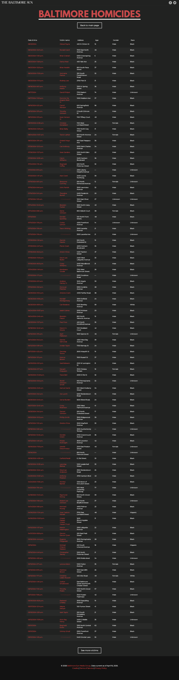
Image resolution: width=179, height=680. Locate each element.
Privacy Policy (101, 668)
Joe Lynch (63, 394)
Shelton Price (65, 423)
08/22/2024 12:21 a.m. (35, 50)
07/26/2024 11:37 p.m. (35, 152)
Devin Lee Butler (63, 259)
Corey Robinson (63, 407)
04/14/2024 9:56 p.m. (35, 507)
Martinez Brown (63, 571)
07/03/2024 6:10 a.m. (35, 281)
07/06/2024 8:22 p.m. (35, 252)
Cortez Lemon (62, 224)
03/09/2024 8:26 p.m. (36, 601)
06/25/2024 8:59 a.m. (35, 305)
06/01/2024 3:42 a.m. (35, 394)
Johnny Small (65, 631)
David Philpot (65, 92)
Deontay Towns (63, 352)
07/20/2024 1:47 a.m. (35, 176)
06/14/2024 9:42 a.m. (35, 340)
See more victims (89, 650)
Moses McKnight (63, 442)
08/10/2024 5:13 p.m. (35, 117)
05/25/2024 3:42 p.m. (35, 411)
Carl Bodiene (65, 305)
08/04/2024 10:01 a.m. (36, 135)
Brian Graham (65, 56)
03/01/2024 (32, 625)
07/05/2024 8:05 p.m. (35, 264)
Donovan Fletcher (63, 288)
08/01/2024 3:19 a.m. (35, 141)
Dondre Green (62, 436)
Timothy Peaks (63, 590)
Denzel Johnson (63, 412)
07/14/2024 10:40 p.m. (36, 205)
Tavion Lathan (65, 135)
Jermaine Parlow (63, 74)
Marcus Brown (62, 358)
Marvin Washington (64, 528)
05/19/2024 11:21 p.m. (35, 423)
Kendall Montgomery (65, 300)
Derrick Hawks (62, 241)
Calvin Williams (63, 159)
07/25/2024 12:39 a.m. (36, 158)
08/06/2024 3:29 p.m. (36, 129)
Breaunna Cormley (63, 183)
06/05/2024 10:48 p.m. (36, 375)
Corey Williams (63, 265)
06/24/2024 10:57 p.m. (36, 310)
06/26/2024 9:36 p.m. (36, 299)
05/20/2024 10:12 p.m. (36, 417)
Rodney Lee (64, 81)
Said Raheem (65, 363)
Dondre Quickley (63, 218)
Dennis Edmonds (63, 341)
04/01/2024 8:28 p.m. (35, 533)
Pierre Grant (64, 246)
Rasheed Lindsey (63, 602)
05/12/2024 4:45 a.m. (35, 441)
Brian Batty (64, 129)
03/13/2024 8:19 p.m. (35, 570)
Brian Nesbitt (65, 67)
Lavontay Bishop (63, 465)
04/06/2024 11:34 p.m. (36, 512)
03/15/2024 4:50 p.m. (35, 558)
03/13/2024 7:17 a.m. (35, 576)
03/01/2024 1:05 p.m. (35, 637)
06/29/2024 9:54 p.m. (36, 293)
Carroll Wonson (63, 106)
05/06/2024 (32, 452)
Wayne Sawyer (62, 607)
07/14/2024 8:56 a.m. (35, 211)
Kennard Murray (63, 508)
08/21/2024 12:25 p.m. (35, 67)
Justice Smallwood (64, 583)
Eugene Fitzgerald (63, 540)
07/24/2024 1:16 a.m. (35, 164)
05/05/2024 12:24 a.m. (36, 470)
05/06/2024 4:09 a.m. (36, 458)
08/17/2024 (32, 92)
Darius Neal (64, 62)
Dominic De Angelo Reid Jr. (64, 100)
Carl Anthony (65, 146)
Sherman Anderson (63, 471)
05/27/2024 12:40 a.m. (36, 406)
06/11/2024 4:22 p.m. (35, 351)
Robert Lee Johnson (64, 502)
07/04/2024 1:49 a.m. (35, 269)
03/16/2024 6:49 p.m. (35, 552)
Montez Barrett (63, 483)
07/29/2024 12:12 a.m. (35, 146)
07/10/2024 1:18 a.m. (35, 228)
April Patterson (63, 335)
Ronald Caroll (65, 50)
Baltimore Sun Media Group (78, 666)
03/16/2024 (32, 545)
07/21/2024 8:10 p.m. (35, 170)
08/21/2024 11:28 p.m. (35, 62)
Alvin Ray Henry (63, 621)
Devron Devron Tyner (65, 534)
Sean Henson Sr (65, 118)
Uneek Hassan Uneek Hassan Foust (65, 521)
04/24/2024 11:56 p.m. (36, 482)
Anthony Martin (63, 87)
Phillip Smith (65, 417)
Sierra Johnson (63, 212)
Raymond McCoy (63, 496)
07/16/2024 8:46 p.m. (35, 187)
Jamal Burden (65, 400)
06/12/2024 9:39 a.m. (35, 346)
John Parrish (64, 187)
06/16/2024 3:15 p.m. (35, 334)
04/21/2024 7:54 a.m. (35, 488)
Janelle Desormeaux (65, 448)
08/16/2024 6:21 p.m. (35, 105)
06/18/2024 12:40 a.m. (36, 328)
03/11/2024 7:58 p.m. (35, 595)
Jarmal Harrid (65, 388)
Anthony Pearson (63, 477)
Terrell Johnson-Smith (63, 383)
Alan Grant (64, 176)
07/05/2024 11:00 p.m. (36, 258)
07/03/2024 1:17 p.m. (35, 275)
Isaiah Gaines (65, 310)
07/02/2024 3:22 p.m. (35, 287)
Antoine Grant (65, 293)
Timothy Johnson (63, 112)
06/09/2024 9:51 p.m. (35, 363)
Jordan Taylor (65, 346)
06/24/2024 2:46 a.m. (35, 316)
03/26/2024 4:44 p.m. (36, 539)
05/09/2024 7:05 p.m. (35, 447)
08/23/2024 (32, 44)
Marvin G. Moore (63, 329)
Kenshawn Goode (64, 270)
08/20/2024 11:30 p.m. (36, 73)
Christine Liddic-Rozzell (65, 577)
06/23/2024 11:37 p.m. (35, 322)
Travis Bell (63, 375)
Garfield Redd (65, 458)
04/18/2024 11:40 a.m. (35, 495)
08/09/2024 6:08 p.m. (36, 123)
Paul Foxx (63, 322)
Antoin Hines (65, 252)
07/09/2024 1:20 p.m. (35, 240)
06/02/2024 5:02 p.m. (35, 381)
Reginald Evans (63, 626)
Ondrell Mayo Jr (65, 142)
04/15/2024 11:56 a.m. (35, 501)
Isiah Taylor (64, 612)
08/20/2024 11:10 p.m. (35, 81)
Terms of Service (86, 668)
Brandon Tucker (63, 206)
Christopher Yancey (64, 553)
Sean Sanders (65, 152)
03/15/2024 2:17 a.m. (35, 564)
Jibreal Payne (65, 44)
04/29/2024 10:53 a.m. (36, 476)
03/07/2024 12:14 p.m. (36, 606)
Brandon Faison (63, 317)
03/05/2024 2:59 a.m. (35, 612)
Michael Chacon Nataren (63, 547)
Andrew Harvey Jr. (63, 282)
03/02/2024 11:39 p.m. (36, 620)
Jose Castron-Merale (65, 513)
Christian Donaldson (64, 124)
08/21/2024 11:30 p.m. (35, 56)
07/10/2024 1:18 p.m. (35, 223)
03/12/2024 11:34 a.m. (35, 589)
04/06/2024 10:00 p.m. (36, 518)
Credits (75, 668)
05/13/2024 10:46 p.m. (36, 435)
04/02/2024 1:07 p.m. (35, 528)
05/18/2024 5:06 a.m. (35, 429)
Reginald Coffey (63, 165)
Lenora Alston (65, 564)
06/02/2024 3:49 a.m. (35, 388)
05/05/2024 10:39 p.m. (36, 464)
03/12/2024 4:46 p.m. (35, 582)
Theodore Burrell (63, 194)
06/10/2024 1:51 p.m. (35, 357)
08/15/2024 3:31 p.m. (35, 111)
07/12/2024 (32, 217)
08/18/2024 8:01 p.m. (35, 86)
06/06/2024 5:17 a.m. (35, 369)
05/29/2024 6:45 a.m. (35, 400)
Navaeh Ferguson (63, 370)
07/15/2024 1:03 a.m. (35, 199)
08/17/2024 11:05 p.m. (35, 98)
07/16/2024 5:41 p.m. (35, 193)
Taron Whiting (65, 228)
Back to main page (89, 25)
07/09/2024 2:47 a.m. (35, 246)
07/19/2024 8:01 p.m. (35, 182)
